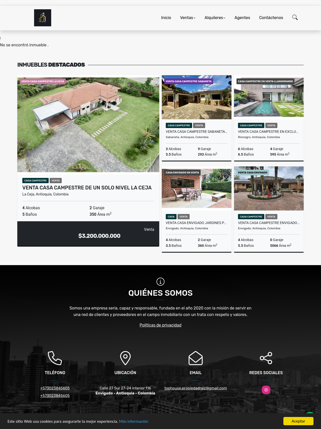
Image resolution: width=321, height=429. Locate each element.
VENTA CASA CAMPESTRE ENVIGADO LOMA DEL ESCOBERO (269, 223)
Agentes (242, 17)
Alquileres (214, 17)
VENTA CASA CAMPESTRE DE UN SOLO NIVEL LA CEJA (87, 188)
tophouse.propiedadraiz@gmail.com (195, 388)
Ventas (186, 17)
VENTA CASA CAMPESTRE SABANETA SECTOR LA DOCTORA (196, 132)
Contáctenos (271, 17)
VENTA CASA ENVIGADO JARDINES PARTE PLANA (196, 223)
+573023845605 (55, 388)
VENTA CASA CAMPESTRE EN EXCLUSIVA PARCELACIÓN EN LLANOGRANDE (269, 132)
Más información (133, 421)
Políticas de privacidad (161, 325)
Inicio (166, 17)
